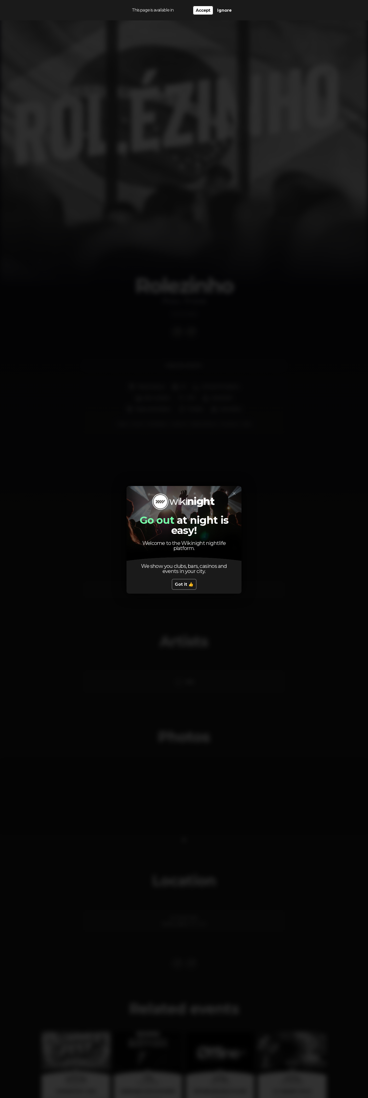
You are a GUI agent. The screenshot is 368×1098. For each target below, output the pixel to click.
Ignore (224, 10)
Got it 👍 (184, 584)
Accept (203, 10)
